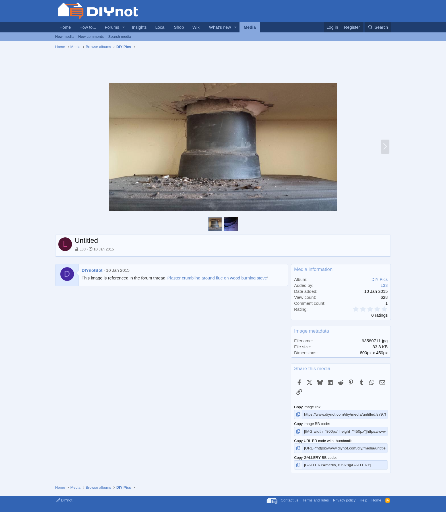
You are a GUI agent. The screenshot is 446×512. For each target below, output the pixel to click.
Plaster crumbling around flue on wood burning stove (217, 277)
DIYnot (64, 499)
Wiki (197, 27)
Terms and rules (316, 499)
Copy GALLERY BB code (315, 457)
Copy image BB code (311, 423)
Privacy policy (344, 499)
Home (65, 27)
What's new (220, 27)
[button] (124, 27)
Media (250, 27)
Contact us (289, 499)
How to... (87, 27)
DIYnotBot (92, 270)
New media (64, 36)
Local (160, 27)
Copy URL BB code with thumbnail (322, 440)
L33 (83, 249)
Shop (179, 27)
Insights (139, 27)
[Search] (378, 27)
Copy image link (307, 407)
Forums (112, 27)
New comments (91, 36)
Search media (119, 36)
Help (363, 499)
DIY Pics (379, 279)
